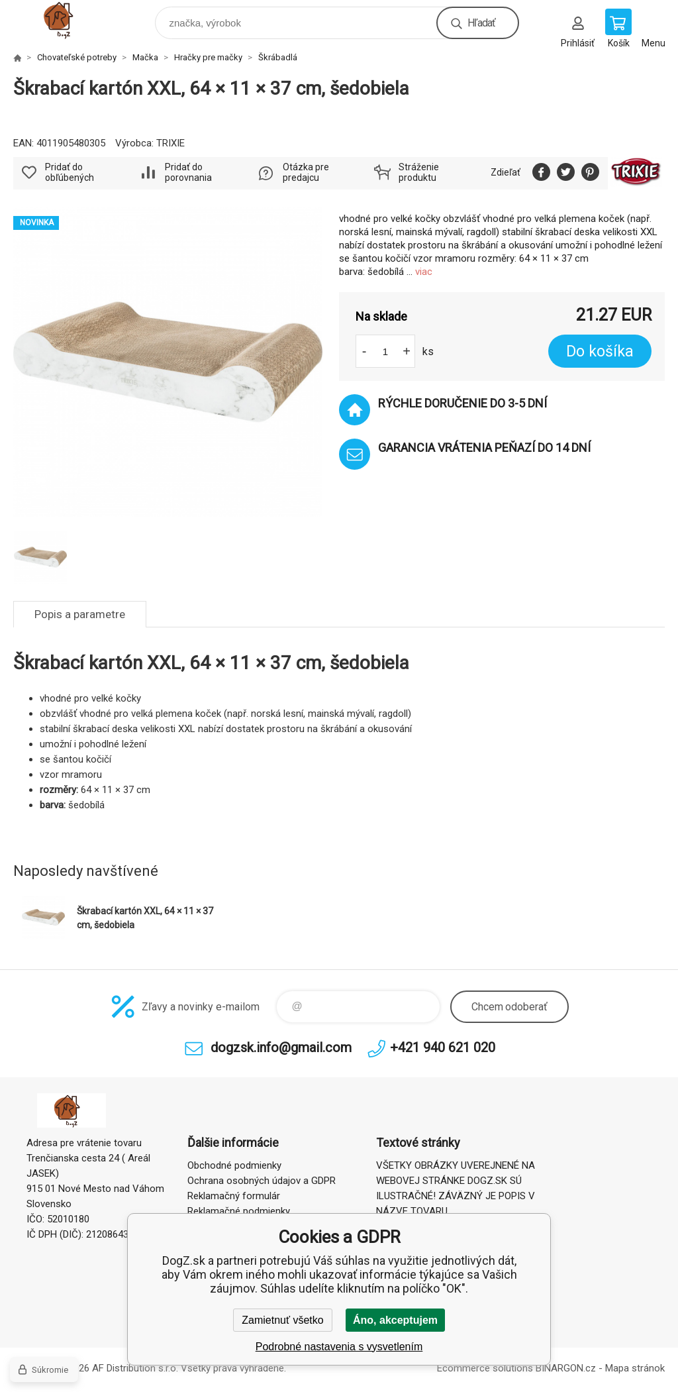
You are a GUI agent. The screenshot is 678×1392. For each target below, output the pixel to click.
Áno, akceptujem (395, 1320)
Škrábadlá (277, 57)
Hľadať (481, 23)
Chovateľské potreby (77, 57)
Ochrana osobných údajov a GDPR (261, 1181)
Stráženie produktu (419, 172)
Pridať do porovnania (188, 172)
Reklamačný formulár (233, 1196)
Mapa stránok (635, 1368)
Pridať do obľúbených (69, 172)
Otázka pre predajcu (306, 172)
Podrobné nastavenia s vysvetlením (339, 1346)
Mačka (145, 57)
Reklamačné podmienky (238, 1211)
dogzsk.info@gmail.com (281, 1047)
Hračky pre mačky (208, 57)
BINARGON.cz (566, 1368)
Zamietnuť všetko (282, 1320)
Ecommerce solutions (485, 1368)
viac (423, 272)
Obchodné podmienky (234, 1165)
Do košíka (600, 351)
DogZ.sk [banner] (71, 19)
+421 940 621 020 (442, 1047)
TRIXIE (170, 143)
